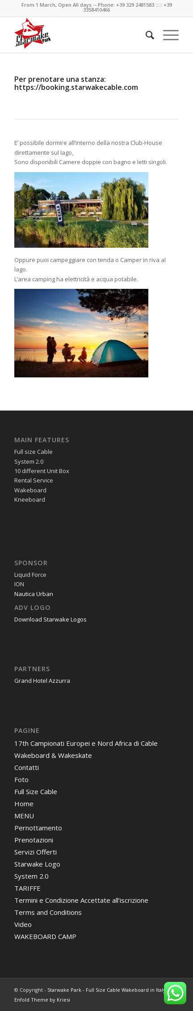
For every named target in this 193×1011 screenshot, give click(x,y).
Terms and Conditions (48, 912)
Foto (21, 779)
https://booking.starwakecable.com (76, 87)
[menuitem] (145, 35)
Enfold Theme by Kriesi (42, 999)
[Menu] (166, 35)
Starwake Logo (37, 863)
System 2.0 (31, 875)
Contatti (26, 767)
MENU (24, 815)
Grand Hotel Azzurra (42, 681)
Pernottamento (38, 827)
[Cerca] (145, 35)
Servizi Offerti (35, 851)
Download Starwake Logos (50, 619)
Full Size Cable (35, 791)
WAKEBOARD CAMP (45, 936)
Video (23, 924)
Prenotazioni (33, 839)
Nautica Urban (33, 594)
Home (24, 803)
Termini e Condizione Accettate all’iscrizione (81, 900)
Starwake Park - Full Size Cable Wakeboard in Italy (106, 989)
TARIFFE (27, 888)
